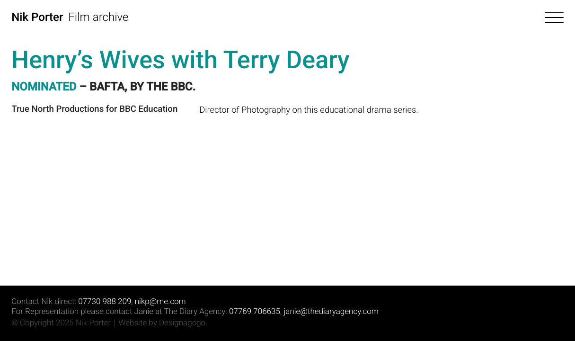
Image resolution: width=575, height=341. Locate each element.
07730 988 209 (104, 301)
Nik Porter (37, 17)
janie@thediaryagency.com (330, 311)
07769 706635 (254, 311)
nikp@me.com (160, 301)
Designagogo (182, 323)
